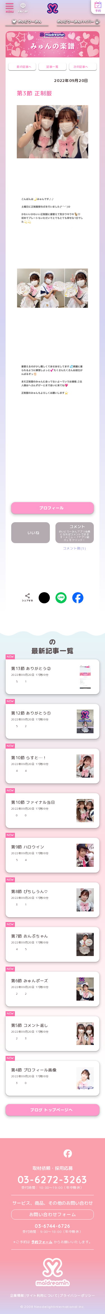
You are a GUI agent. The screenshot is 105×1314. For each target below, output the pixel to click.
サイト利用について (42, 1296)
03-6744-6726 (52, 1226)
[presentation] (59, 567)
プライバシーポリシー (77, 1296)
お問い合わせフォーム (52, 1214)
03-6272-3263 (53, 1179)
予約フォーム (42, 1242)
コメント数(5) (74, 548)
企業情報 (17, 1296)
